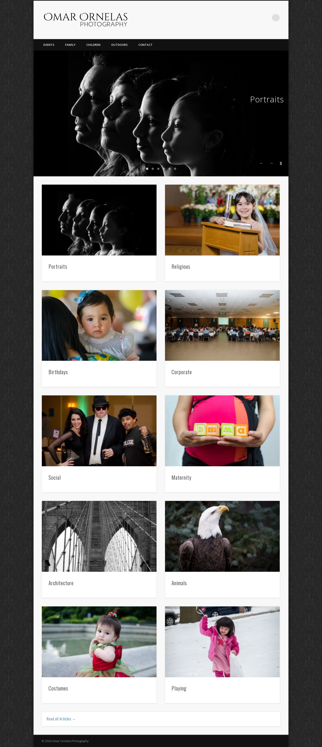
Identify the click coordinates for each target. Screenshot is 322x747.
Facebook (267, 17)
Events (48, 45)
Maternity (181, 477)
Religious (181, 266)
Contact (145, 45)
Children (93, 45)
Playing (179, 688)
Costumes (58, 688)
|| (281, 163)
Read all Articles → (61, 719)
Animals (179, 583)
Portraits (267, 99)
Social (55, 477)
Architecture (61, 583)
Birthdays (58, 372)
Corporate (182, 372)
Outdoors (119, 45)
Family (70, 45)
